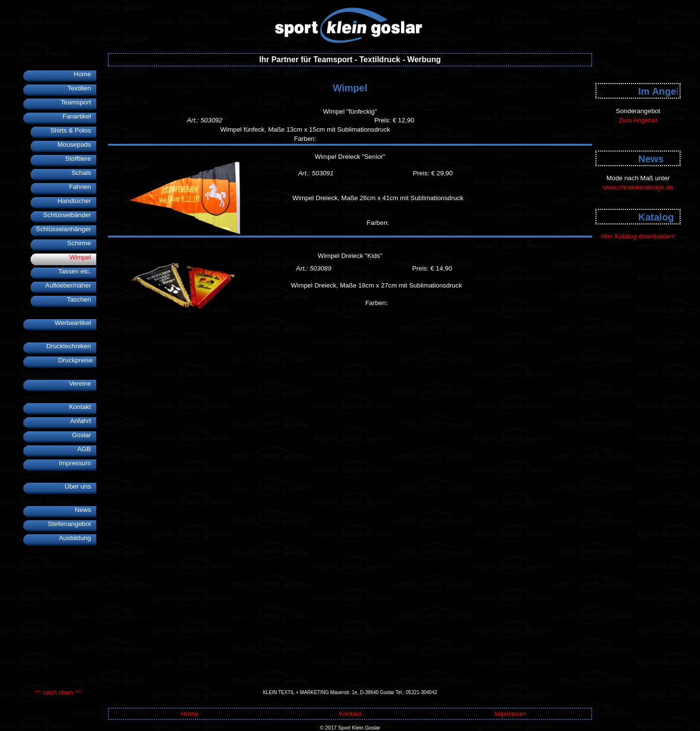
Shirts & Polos (73, 130)
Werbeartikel (76, 322)
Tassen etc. (77, 271)
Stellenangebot (72, 523)
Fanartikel (80, 116)
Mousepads (76, 144)
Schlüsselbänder (70, 215)
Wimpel (83, 257)
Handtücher (76, 200)
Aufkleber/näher (70, 285)
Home (85, 74)
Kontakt (82, 406)
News (85, 509)
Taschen (81, 299)
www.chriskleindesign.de (638, 187)
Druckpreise (77, 360)
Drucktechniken (71, 346)
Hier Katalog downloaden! (638, 236)
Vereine (82, 383)
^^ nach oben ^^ (58, 692)
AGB (86, 449)
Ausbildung (77, 538)
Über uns (80, 486)
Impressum (77, 463)
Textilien (82, 88)
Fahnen (82, 186)
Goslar (84, 435)
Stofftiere (80, 158)
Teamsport (78, 102)
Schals (83, 172)
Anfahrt (83, 421)
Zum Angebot (638, 120)
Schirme (81, 243)
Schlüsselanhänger (66, 229)
